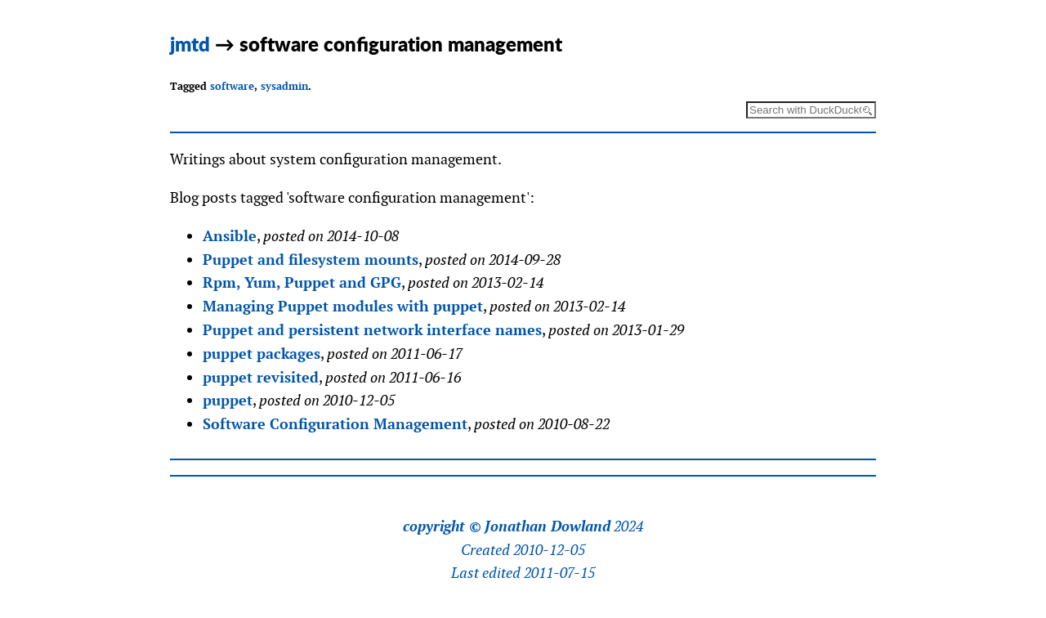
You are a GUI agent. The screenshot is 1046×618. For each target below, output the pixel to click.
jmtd (190, 43)
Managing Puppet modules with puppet (343, 306)
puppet (228, 400)
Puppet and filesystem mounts (310, 259)
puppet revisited (261, 377)
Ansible (230, 235)
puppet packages (261, 353)
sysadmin (284, 86)
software (232, 86)
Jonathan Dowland (547, 526)
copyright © (442, 526)
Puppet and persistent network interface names (372, 329)
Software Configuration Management (335, 423)
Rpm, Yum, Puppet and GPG (302, 282)
